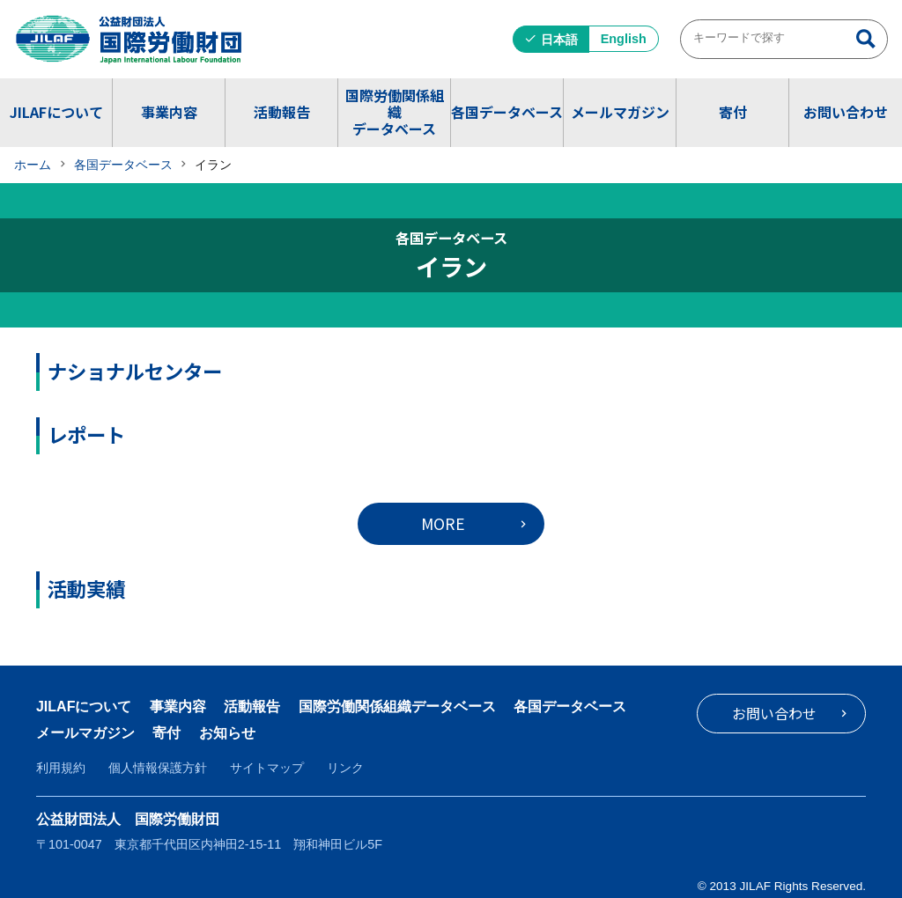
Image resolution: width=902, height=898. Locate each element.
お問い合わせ (845, 111)
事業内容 (169, 111)
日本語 (559, 40)
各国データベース (507, 111)
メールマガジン (620, 111)
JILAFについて (56, 111)
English (624, 39)
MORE (443, 523)
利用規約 (60, 768)
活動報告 (282, 111)
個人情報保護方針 (157, 768)
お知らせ (227, 732)
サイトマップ (267, 768)
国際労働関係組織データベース (394, 112)
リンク (345, 768)
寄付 (733, 111)
